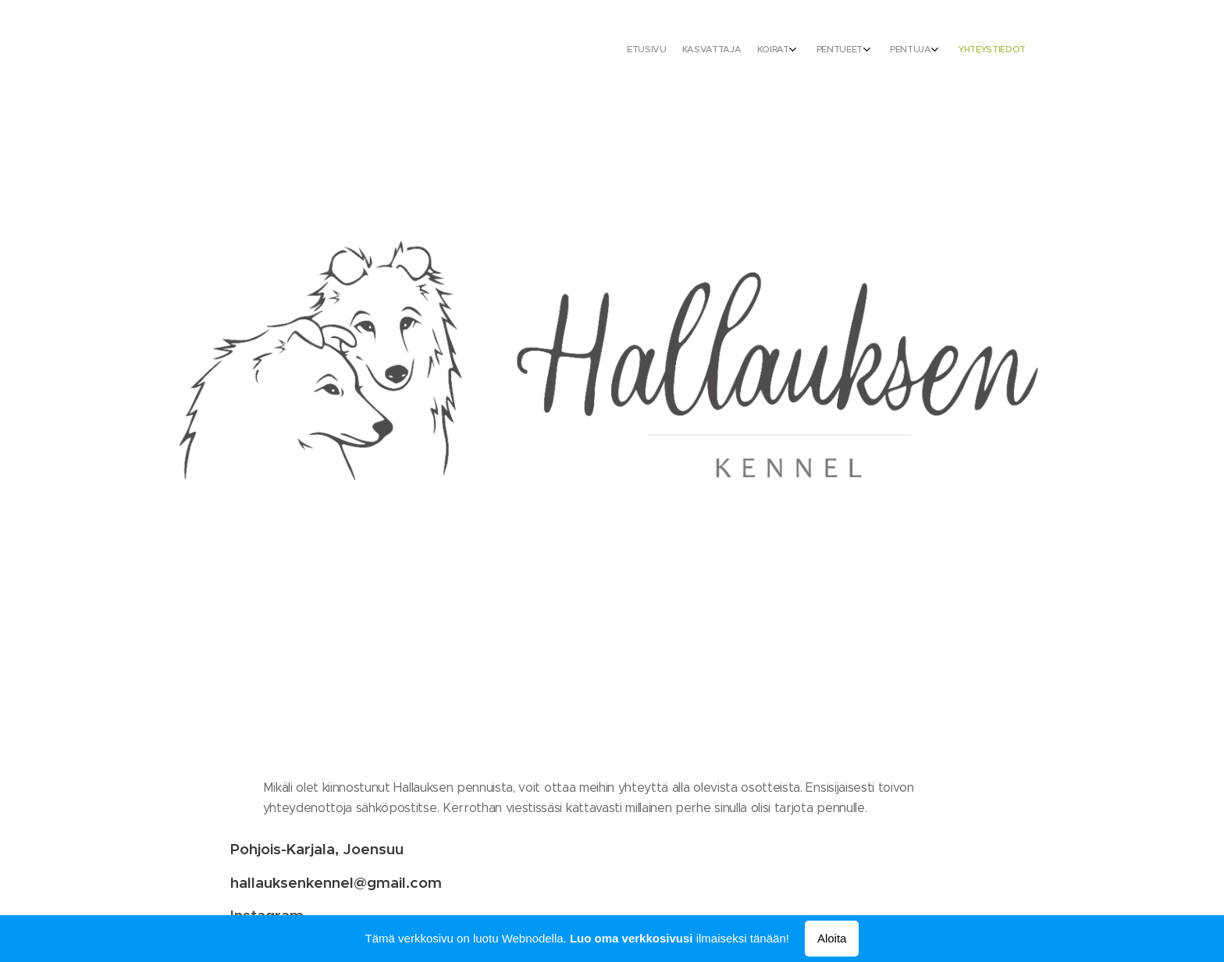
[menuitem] (914, 50)
